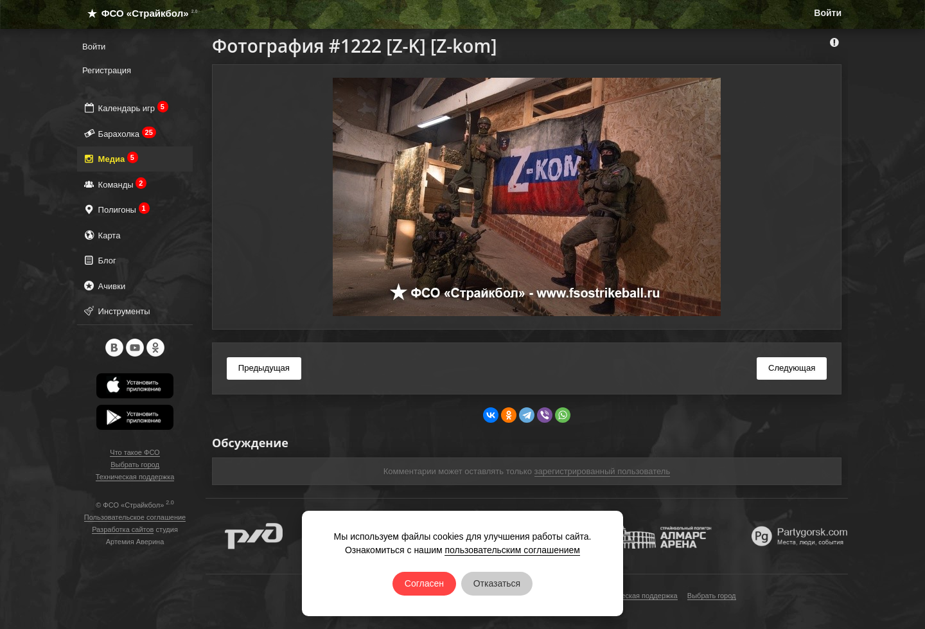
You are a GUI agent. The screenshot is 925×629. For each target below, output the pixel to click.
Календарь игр (125, 107)
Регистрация (106, 70)
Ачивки (103, 285)
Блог (99, 259)
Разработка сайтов (123, 529)
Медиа (110, 158)
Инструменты (116, 310)
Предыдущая (264, 368)
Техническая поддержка (135, 477)
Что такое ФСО (134, 452)
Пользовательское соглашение (135, 517)
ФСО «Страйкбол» (137, 13)
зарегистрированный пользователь (602, 471)
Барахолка (119, 133)
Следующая (791, 368)
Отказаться (497, 583)
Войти (827, 13)
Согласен (424, 583)
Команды (114, 184)
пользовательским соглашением (512, 550)
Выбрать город (134, 464)
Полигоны (116, 209)
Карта (101, 234)
